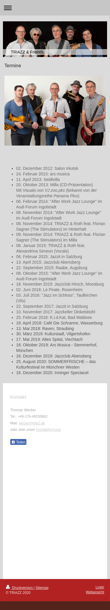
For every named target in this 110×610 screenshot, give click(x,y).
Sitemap (41, 588)
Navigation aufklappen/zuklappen (55, 7)
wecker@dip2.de (32, 423)
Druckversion (20, 588)
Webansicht (95, 592)
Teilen (18, 442)
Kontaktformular (48, 430)
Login (100, 587)
